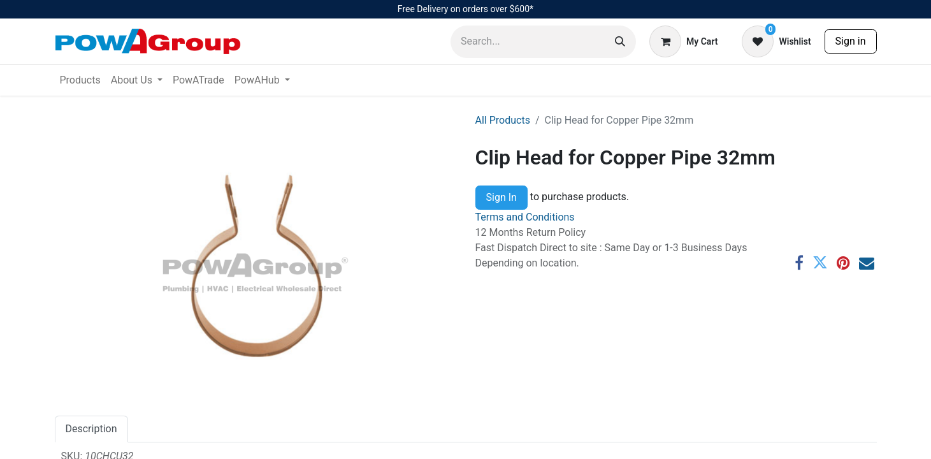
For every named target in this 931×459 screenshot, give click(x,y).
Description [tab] (91, 429)
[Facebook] (799, 262)
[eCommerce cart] (683, 41)
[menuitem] (80, 80)
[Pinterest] (843, 262)
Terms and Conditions (525, 217)
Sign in (850, 41)
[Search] (620, 42)
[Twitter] (820, 262)
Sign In (501, 197)
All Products (502, 120)
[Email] (866, 262)
